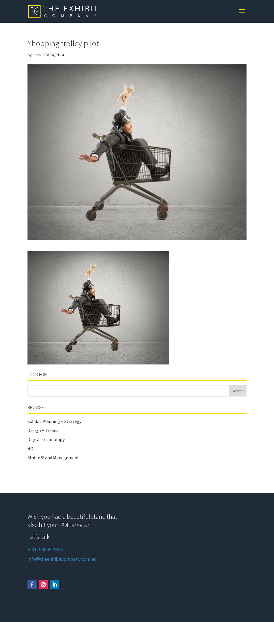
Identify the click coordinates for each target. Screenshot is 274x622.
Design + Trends (42, 430)
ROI (31, 449)
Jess (37, 55)
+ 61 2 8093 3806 (45, 550)
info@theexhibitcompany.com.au (62, 559)
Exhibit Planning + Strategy (54, 421)
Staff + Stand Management (53, 458)
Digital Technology (46, 440)
